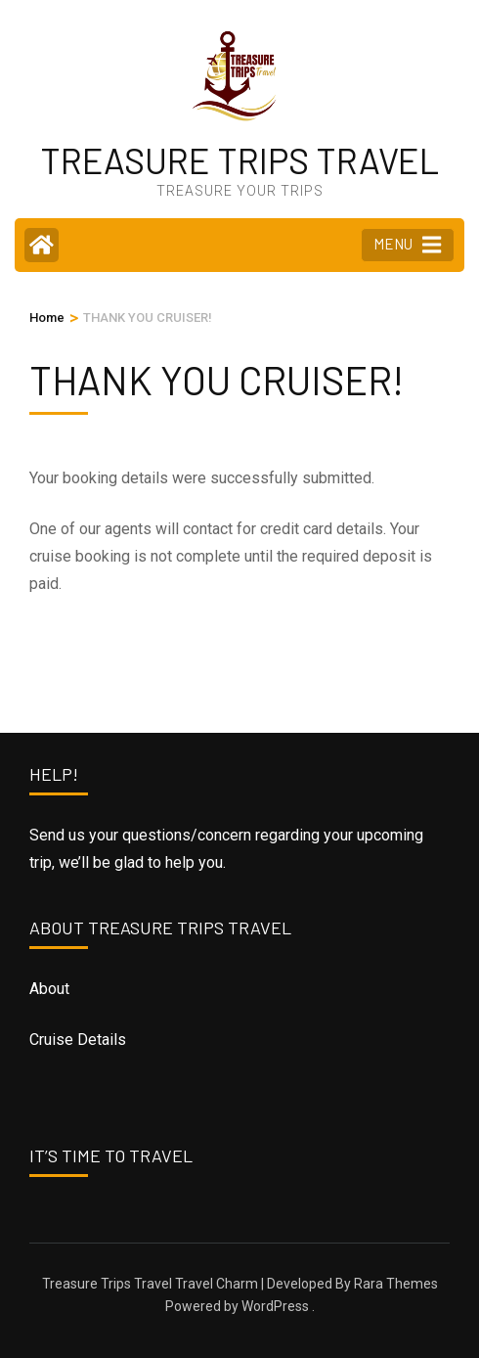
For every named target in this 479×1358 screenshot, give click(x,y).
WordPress (275, 1306)
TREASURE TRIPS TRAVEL (239, 160)
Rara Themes (396, 1283)
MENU (407, 244)
